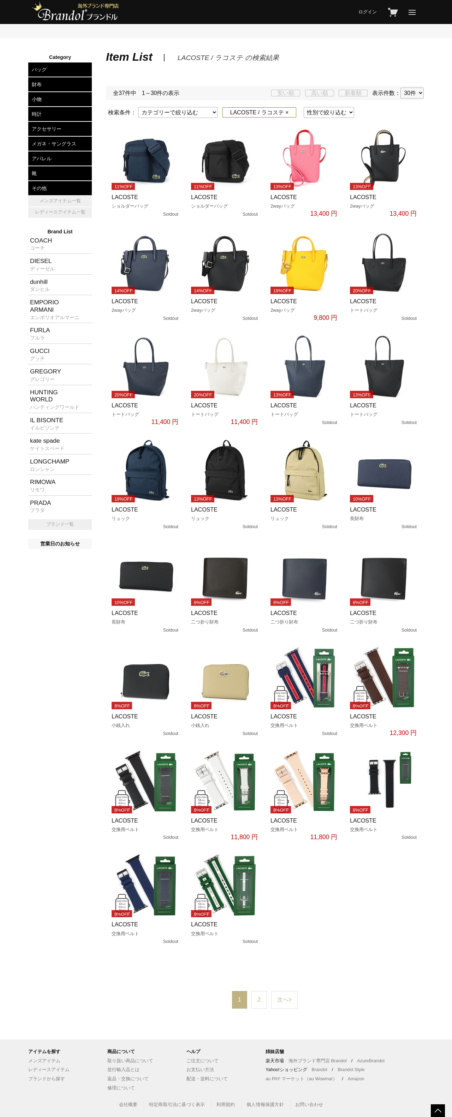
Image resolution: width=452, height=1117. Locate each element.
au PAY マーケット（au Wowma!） (301, 1078)
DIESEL (42, 264)
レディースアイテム (49, 1069)
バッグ (39, 69)
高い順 (319, 93)
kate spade (47, 444)
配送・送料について (207, 1078)
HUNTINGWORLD (54, 399)
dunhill (40, 285)
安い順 (286, 93)
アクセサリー (46, 129)
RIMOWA (42, 485)
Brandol (319, 1069)
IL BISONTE (46, 424)
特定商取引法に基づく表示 (177, 1104)
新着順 (353, 93)
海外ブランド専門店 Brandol (318, 1060)
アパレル (42, 158)
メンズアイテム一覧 (60, 200)
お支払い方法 (200, 1069)
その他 (39, 188)
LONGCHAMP (49, 465)
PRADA (40, 506)
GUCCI (40, 354)
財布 (37, 84)
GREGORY (45, 375)
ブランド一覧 (60, 524)
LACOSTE (146, 205)
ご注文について (202, 1060)
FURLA (40, 334)
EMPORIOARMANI (54, 309)
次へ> (284, 1000)
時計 (37, 114)
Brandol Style (351, 1069)
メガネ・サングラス (54, 144)
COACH (41, 244)
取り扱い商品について (130, 1060)
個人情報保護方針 (265, 1104)
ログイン (367, 11)
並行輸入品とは (123, 1069)
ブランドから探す (46, 1078)
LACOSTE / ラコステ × (260, 112)
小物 (37, 99)
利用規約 (225, 1104)
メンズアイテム (44, 1060)
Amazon (356, 1078)
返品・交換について (128, 1078)
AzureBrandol (371, 1060)
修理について (121, 1088)
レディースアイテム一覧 (60, 212)
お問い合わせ (309, 1104)
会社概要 (128, 1104)
